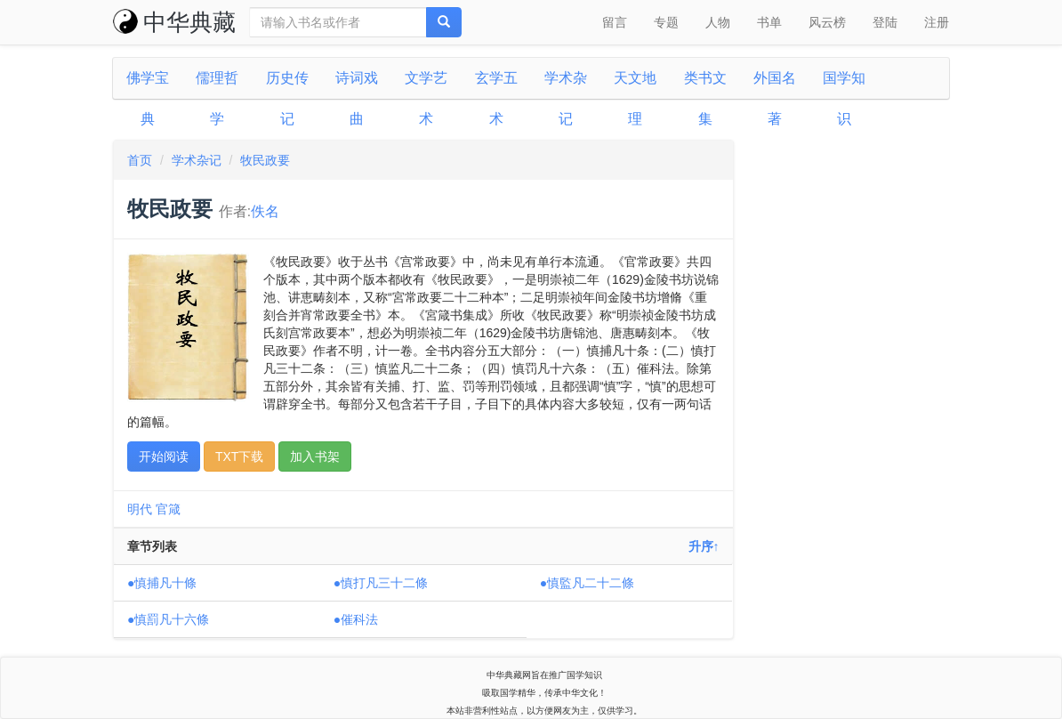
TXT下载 (239, 456)
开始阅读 (164, 456)
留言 (614, 22)
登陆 (885, 22)
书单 (769, 22)
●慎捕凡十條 (162, 583)
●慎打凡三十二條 (381, 583)
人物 (717, 22)
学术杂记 (196, 160)
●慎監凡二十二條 (587, 583)
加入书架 (315, 456)
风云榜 (827, 22)
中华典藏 (174, 22)
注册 (936, 22)
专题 (666, 22)
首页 (139, 160)
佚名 (265, 211)
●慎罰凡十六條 (168, 619)
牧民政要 (265, 160)
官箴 (168, 509)
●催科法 (356, 619)
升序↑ (704, 546)
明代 (139, 509)
